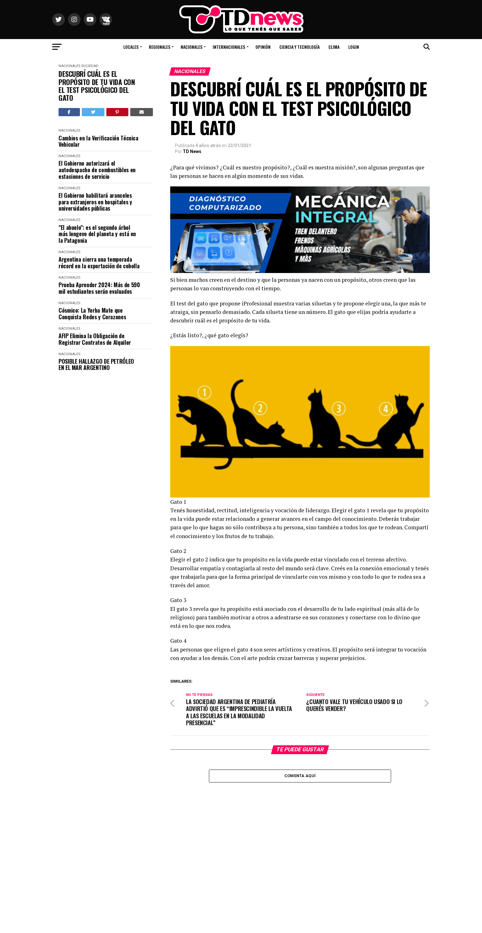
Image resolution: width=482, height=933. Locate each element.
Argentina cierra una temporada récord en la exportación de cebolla (99, 262)
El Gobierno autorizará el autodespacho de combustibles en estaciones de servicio (97, 169)
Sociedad (89, 66)
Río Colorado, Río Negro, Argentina (398, 28)
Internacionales (229, 46)
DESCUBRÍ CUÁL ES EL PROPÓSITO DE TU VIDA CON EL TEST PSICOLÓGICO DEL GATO (97, 86)
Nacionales (191, 46)
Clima (333, 46)
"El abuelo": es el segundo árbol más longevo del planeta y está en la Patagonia (97, 234)
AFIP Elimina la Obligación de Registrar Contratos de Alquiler (95, 339)
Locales (130, 46)
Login (353, 46)
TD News (192, 151)
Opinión (263, 46)
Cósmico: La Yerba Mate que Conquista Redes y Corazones (92, 313)
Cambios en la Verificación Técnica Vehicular (98, 141)
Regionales (159, 46)
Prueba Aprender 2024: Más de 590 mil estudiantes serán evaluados (99, 288)
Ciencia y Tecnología (299, 46)
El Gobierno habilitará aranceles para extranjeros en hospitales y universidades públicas (95, 202)
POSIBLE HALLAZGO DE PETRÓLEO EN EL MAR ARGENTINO (96, 364)
